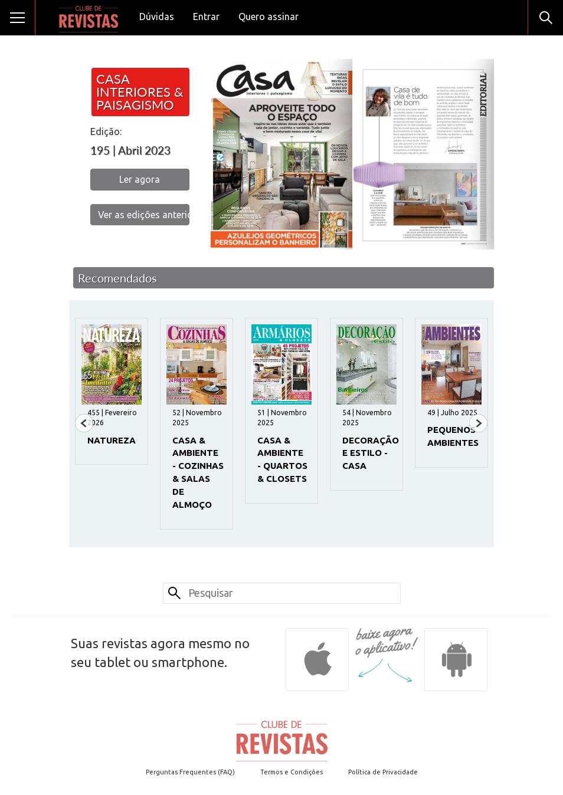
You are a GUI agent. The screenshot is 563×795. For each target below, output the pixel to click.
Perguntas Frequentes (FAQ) (190, 772)
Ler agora (139, 179)
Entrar (206, 16)
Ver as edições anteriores (143, 214)
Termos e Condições (291, 772)
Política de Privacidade (383, 772)
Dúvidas (156, 16)
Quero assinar (268, 16)
